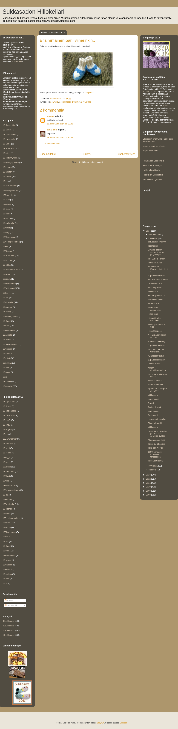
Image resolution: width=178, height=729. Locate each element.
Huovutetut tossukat (157, 419)
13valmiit (7, 381)
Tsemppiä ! (153, 246)
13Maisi (6, 228)
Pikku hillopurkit (155, 423)
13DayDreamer (10, 185)
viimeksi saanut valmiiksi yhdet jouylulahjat (156, 252)
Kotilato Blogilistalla (152, 170)
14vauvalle (86, 102)
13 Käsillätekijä (9, 134)
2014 (148, 231)
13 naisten (7, 172)
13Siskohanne (9, 283)
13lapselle (7, 335)
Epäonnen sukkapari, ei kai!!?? (157, 389)
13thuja (6, 367)
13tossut (6, 372)
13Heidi (6, 200)
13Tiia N (6, 293)
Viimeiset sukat (155, 263)
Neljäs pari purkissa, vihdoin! (157, 336)
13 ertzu (6, 153)
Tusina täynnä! (154, 407)
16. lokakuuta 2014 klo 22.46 (60, 124)
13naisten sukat (10, 344)
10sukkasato (8, 630)
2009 (148, 491)
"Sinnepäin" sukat (156, 356)
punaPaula (52, 130)
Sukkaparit (153, 415)
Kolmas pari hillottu (156, 295)
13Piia (5, 246)
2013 (148, 475)
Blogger (123, 723)
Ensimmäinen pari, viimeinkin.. (156, 350)
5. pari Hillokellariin (156, 360)
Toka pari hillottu (155, 448)
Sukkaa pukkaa (155, 287)
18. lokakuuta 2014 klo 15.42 (60, 137)
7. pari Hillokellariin (156, 275)
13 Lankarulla (9, 139)
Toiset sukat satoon (156, 444)
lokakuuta (153, 238)
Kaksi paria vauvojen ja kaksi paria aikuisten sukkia (157, 433)
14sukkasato (65, 102)
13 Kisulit (7, 130)
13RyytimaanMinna (11, 269)
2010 (148, 487)
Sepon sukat (153, 303)
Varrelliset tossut (155, 299)
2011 (148, 483)
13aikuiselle (8, 302)
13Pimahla (7, 251)
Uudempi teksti (48, 154)
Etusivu (87, 154)
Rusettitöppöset (155, 331)
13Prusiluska (8, 255)
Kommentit (11, 605)
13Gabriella (8, 195)
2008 (148, 495)
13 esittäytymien (10, 158)
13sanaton (7, 353)
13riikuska (7, 349)
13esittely (7, 311)
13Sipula (7, 279)
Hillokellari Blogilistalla (153, 175)
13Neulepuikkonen (11, 242)
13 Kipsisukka (9, 125)
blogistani (89, 92)
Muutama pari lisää (156, 440)
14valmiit (76, 102)
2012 (148, 479)
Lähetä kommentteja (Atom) (90, 162)
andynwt (100, 723)
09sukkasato (8, 626)
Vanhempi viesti (126, 154)
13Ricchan (7, 260)
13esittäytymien (10, 316)
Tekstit (9, 600)
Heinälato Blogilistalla (152, 179)
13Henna (7, 204)
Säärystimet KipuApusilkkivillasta (158, 269)
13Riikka (7, 265)
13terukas (7, 363)
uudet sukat (153, 399)
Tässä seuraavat (155, 461)
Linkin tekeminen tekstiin (154, 146)
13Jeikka (7, 218)
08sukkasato (8, 621)
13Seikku (7, 274)
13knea (6, 325)
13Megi (6, 232)
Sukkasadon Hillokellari (33, 11)
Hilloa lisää (153, 314)
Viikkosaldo (153, 291)
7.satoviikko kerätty (156, 341)
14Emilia (54, 102)
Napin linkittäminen (151, 150)
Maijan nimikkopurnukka (157, 369)
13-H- (5, 181)
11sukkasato (8, 635)
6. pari (151, 403)
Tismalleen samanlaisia (154, 308)
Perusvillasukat (155, 283)
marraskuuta (155, 234)
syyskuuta (153, 466)
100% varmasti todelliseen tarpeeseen (154, 454)
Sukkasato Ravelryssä (153, 165)
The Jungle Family (156, 259)
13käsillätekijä (9, 330)
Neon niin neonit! (155, 384)
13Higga (6, 209)
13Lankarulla (8, 223)
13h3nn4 (7, 321)
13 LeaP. (7, 144)
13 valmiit (7, 176)
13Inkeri (6, 214)
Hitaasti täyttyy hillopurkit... (154, 319)
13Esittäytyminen (10, 190)
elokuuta (153, 470)
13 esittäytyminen (11, 162)
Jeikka (165, 105)
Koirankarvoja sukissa (158, 279)
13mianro (7, 339)
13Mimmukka (9, 237)
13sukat (6, 358)
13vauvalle (7, 386)
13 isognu (7, 167)
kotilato (146, 91)
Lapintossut (153, 411)
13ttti (5, 377)
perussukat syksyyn (157, 242)
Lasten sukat (154, 364)
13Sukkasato (8, 288)
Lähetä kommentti (52, 143)
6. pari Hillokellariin (156, 345)
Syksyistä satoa (155, 380)
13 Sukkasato (9, 148)
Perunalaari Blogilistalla (153, 161)
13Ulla (6, 298)
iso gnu (50, 116)
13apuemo (7, 307)
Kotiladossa (16, 61)
